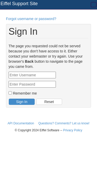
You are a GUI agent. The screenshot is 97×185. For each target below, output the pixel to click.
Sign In (21, 102)
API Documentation (21, 123)
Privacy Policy (72, 130)
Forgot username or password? (31, 19)
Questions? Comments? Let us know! (63, 123)
